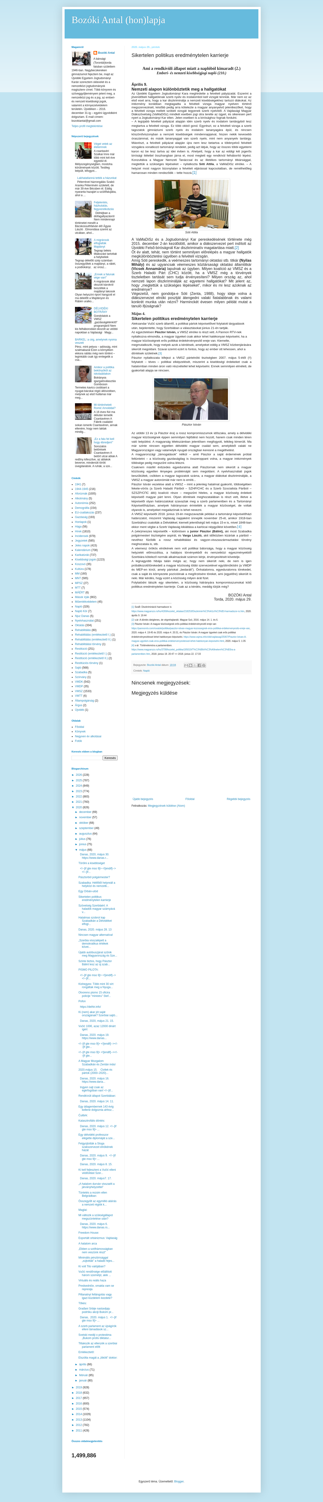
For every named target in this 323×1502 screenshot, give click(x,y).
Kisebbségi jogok (85, 559)
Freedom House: (88, 1232)
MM (77, 573)
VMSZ (79, 691)
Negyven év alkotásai (88, 736)
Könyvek (80, 731)
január (83, 1380)
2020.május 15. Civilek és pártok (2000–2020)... (95, 1071)
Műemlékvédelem (86, 601)
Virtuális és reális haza (92, 1280)
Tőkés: (82, 1303)
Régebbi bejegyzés (238, 799)
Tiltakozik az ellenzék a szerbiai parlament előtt (97, 1345)
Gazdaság (81, 517)
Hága (78, 526)
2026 (79, 774)
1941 (78, 484)
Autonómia (81, 503)
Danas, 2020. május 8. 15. (95, 1164)
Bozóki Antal (106, 52)
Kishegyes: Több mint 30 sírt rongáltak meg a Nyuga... (96, 985)
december (85, 812)
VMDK (79, 681)
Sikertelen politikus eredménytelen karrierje (94, 898)
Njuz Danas (82, 616)
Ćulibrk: (83, 1115)
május (83, 849)
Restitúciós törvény (86, 663)
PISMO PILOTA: (88, 969)
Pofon (82, 1001)
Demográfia (82, 508)
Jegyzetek (81, 540)
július (82, 839)
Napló (146, 670)
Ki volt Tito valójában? (91, 1266)
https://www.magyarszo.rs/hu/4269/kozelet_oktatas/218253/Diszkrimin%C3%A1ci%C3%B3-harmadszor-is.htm (188, 611)
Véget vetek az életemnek (103, 145)
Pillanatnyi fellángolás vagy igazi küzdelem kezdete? (95, 1296)
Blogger (179, 1481)
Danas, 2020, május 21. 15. (96, 1020)
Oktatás (79, 625)
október (84, 822)
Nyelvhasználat (84, 620)
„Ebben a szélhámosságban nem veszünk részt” (95, 1250)
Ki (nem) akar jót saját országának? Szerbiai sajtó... (97, 1013)
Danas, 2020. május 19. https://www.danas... (94, 1036)
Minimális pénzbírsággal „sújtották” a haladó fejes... (96, 1259)
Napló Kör (81, 611)
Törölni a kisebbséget (91, 863)
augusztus (86, 833)
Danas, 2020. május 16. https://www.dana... (94, 1080)
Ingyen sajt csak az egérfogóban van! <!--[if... (95, 1089)
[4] (133, 645)
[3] (160, 353)
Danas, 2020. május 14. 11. (96, 1101)
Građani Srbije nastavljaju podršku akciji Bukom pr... (96, 1310)
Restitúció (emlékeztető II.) (91, 658)
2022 (79, 796)
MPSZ (79, 583)
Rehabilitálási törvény (88, 644)
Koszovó (80, 564)
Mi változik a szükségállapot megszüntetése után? (95, 1217)
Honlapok (81, 522)
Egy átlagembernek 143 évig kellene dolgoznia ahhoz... (96, 1108)
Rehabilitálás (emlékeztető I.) (93, 634)
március (84, 1369)
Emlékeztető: (86, 1352)
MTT (78, 587)
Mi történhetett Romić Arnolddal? (105, 406)
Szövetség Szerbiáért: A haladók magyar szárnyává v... (96, 909)
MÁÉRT (80, 592)
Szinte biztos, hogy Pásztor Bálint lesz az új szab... (95, 963)
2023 (79, 791)
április (83, 1364)
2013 (79, 1419)
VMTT (79, 695)
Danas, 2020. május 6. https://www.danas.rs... (94, 1225)
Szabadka (81, 672)
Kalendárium (82, 550)
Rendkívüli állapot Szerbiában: (97, 1095)
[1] (133, 607)
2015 (79, 1408)
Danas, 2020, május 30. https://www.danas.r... (93, 856)
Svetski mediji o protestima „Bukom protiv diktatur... (94, 1336)
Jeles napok (82, 545)
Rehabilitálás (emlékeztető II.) (93, 639)
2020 (79, 807)
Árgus (78, 705)
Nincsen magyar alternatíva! (95, 934)
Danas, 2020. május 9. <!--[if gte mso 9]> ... (97, 1157)
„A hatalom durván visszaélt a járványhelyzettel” (96, 1185)
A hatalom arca (87, 1243)
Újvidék (79, 709)
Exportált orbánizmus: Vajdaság (97, 1238)
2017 (79, 1398)
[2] (133, 620)
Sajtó (78, 667)
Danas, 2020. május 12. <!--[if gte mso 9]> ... (97, 1128)
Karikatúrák (82, 555)
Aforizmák (81, 493)
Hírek (78, 531)
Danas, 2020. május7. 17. (94, 1178)
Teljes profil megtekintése (87, 126)
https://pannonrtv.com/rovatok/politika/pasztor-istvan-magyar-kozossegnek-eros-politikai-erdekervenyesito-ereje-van (191, 628)
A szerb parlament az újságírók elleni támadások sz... (97, 1327)
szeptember (86, 828)
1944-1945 (81, 489)
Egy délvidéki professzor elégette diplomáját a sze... (96, 1136)
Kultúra (79, 569)
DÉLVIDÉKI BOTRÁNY (101, 310)
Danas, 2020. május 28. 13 (94, 929)
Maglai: (82, 1210)
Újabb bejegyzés (143, 799)
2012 (79, 1425)
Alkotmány (81, 498)
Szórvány (81, 677)
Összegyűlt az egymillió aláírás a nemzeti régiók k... (97, 1203)
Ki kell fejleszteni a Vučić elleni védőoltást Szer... (97, 1171)
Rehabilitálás (83, 630)
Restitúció (81, 648)
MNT (78, 578)
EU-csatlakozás (84, 512)
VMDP (79, 686)
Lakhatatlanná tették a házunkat (97, 178)
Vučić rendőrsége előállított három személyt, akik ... (95, 1273)
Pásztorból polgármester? (94, 877)
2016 (79, 1403)
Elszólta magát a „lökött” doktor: (97, 1357)
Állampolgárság (84, 700)
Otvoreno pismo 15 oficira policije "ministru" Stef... (94, 994)
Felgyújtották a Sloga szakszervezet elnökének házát (95, 1147)
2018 (79, 1392)
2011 (79, 1430)
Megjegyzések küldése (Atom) (166, 805)
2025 (79, 780)
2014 (79, 1414)
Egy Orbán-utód (88, 891)
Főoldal (189, 799)
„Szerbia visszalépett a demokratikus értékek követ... (93, 944)
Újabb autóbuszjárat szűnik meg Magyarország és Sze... (97, 954)
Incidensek (81, 536)
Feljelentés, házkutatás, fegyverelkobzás (104, 206)
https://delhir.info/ (89, 1006)
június (83, 844)
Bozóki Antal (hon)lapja (118, 20)
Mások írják (82, 597)
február (84, 1375)
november (85, 817)
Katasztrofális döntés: (91, 1120)
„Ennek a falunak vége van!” (104, 276)
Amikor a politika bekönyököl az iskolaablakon (104, 371)
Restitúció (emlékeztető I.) (91, 653)
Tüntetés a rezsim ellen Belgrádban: (92, 1194)
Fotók (78, 741)
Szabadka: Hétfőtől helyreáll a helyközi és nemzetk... (96, 884)
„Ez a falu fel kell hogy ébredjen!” (104, 440)
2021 (79, 801)
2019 (79, 1387)
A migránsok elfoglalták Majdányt (101, 243)
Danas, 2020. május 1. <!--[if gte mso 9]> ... (97, 1319)
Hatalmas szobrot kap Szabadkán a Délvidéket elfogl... (95, 921)
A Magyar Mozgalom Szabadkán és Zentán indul (96, 1062)
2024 (79, 785)
